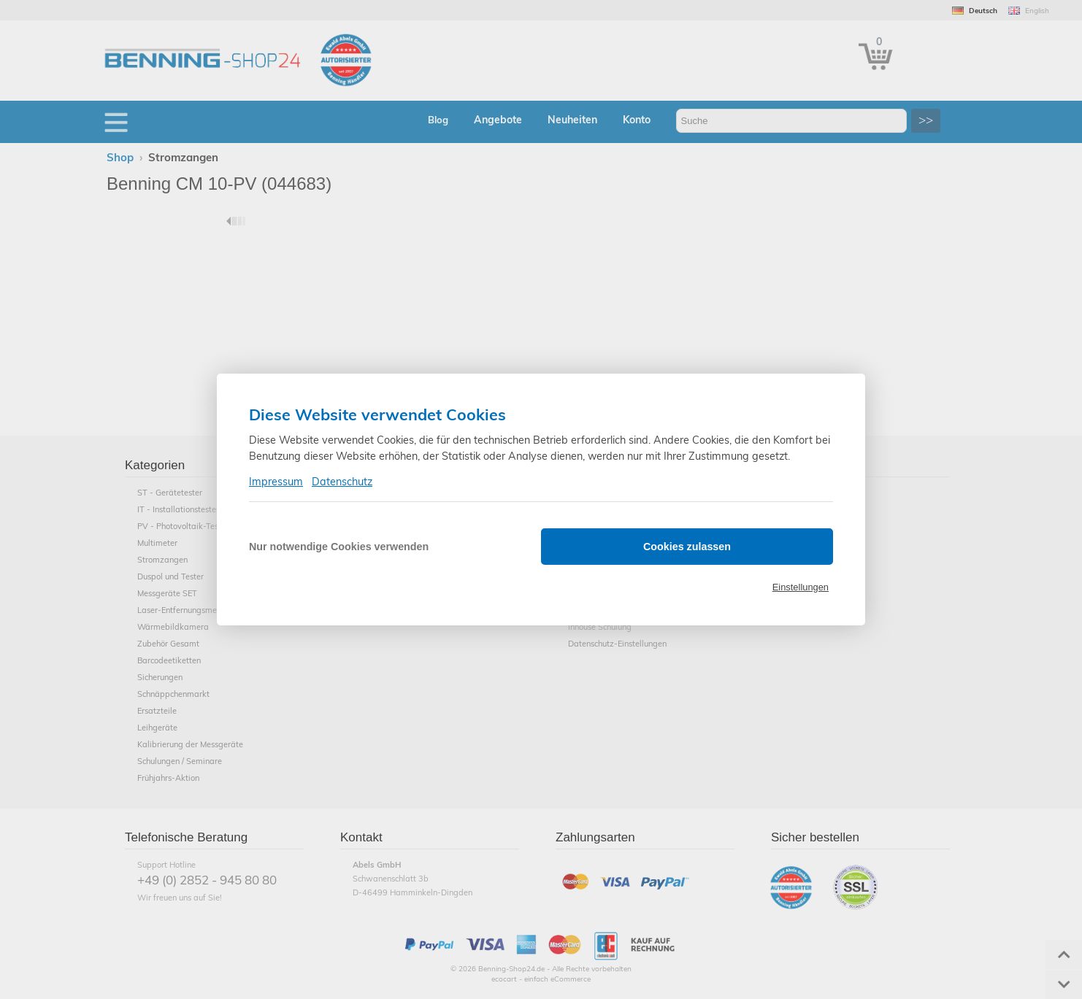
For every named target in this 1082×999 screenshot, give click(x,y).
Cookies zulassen (687, 546)
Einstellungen (800, 587)
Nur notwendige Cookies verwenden (339, 546)
